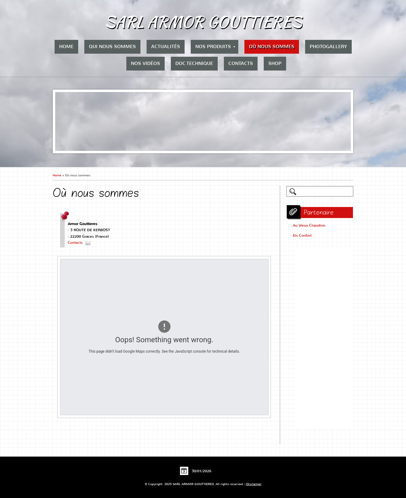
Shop (275, 63)
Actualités (165, 47)
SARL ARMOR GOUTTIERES (203, 21)
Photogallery (328, 47)
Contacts (240, 63)
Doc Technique (194, 63)
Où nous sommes (271, 47)
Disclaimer (254, 484)
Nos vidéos (145, 63)
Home (66, 47)
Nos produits (215, 47)
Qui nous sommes (112, 47)
